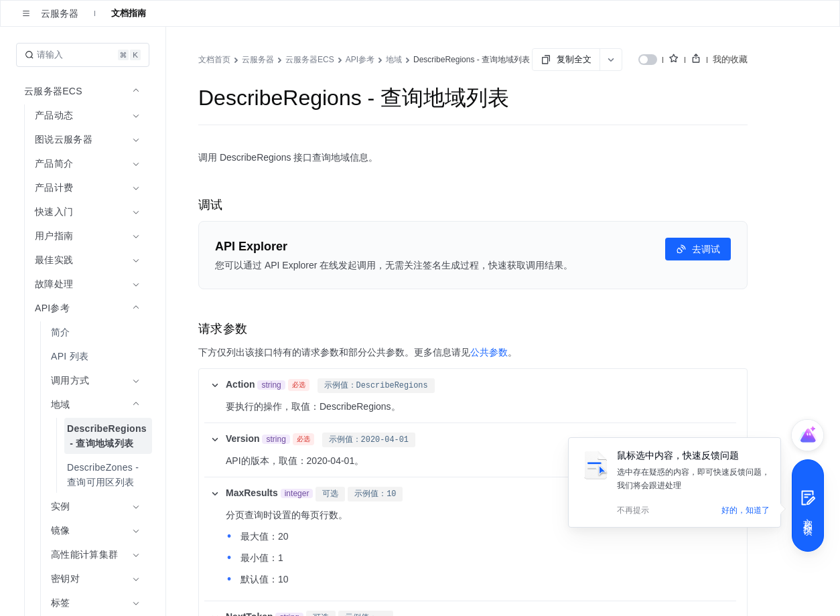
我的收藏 (730, 59)
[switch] (647, 59)
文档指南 (128, 13)
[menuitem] (84, 332)
